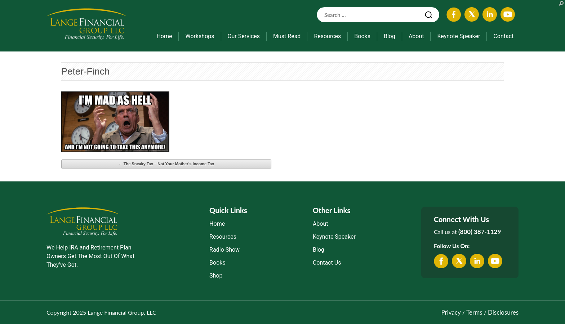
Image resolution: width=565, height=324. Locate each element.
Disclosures (503, 312)
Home (164, 36)
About (416, 36)
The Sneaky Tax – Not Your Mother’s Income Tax (166, 164)
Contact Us (327, 262)
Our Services (244, 36)
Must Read (287, 36)
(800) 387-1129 (479, 231)
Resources (327, 36)
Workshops (199, 36)
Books (362, 36)
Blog (389, 36)
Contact (503, 36)
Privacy (451, 312)
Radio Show (224, 249)
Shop (215, 275)
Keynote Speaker (458, 36)
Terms (474, 312)
